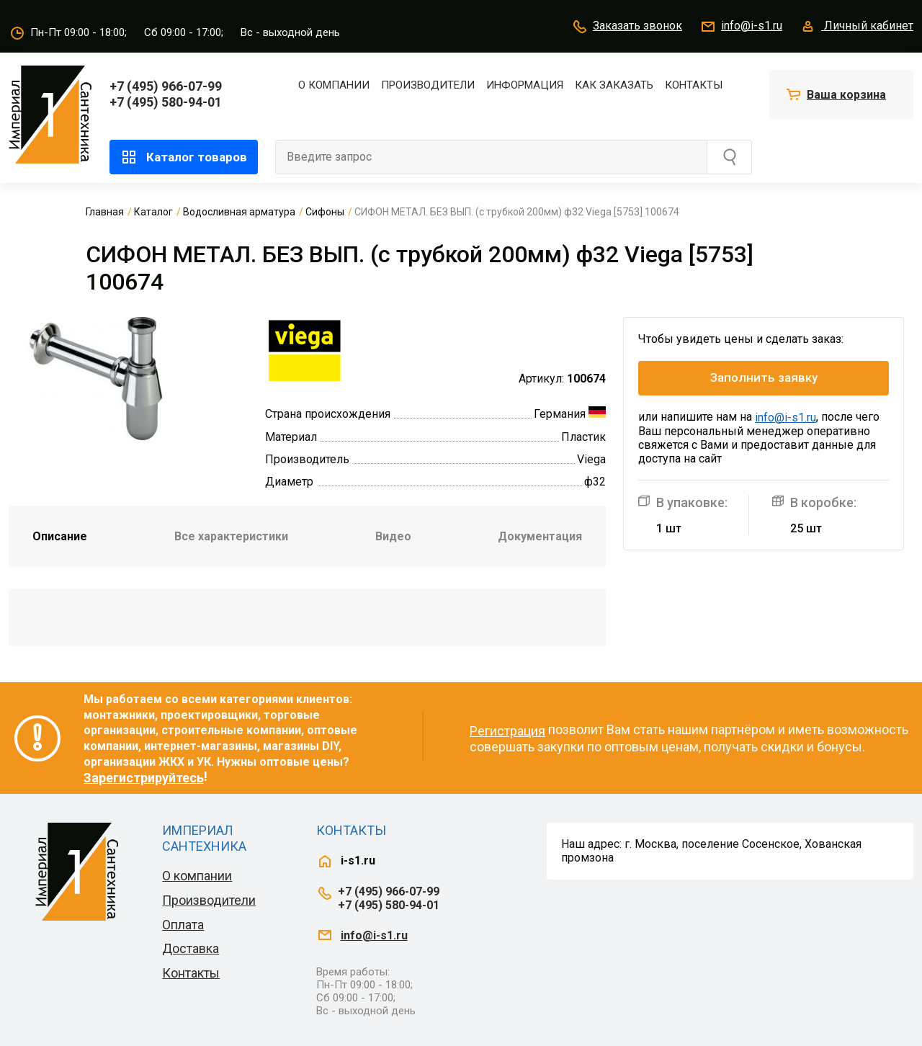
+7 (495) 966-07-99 (165, 86)
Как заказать (614, 85)
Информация (524, 85)
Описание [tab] (59, 536)
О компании (334, 85)
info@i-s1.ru (740, 26)
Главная (105, 212)
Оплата (183, 924)
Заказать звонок (626, 26)
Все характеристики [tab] (231, 536)
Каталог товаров (183, 157)
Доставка (190, 948)
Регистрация (507, 730)
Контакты (693, 85)
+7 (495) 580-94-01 (165, 101)
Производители (428, 85)
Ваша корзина (846, 95)
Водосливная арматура (239, 212)
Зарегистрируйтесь (144, 777)
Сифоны (324, 212)
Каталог (153, 212)
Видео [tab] (393, 536)
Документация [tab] (540, 536)
